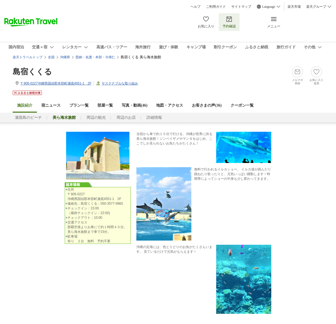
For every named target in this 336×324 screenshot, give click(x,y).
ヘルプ (195, 7)
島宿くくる (32, 71)
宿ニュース (51, 105)
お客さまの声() (206, 105)
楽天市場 (294, 7)
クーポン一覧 (242, 105)
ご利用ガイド (216, 7)
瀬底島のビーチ (28, 117)
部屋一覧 (105, 105)
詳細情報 (154, 117)
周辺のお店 (126, 117)
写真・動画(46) (134, 105)
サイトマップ (241, 7)
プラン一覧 (79, 105)
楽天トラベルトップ (27, 57)
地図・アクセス (169, 105)
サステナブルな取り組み (120, 83)
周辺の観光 (96, 117)
